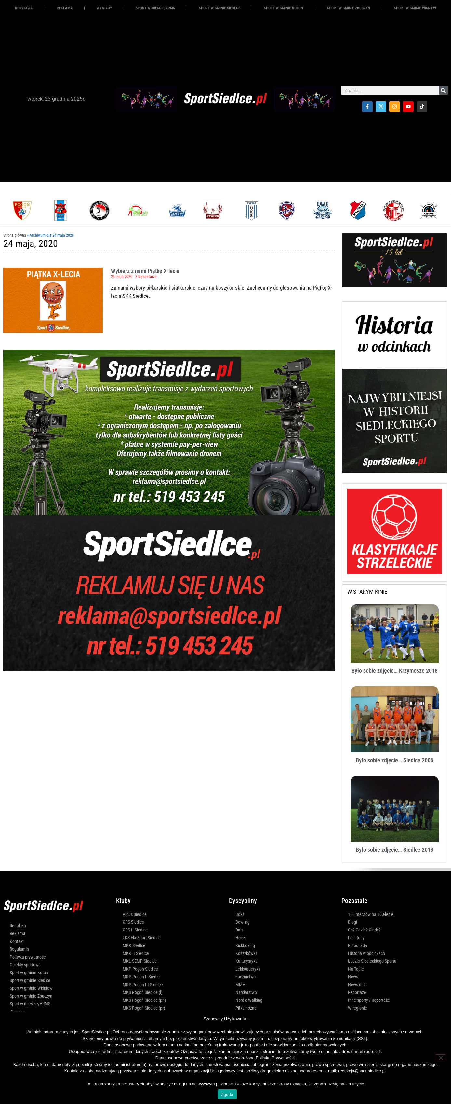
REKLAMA (65, 8)
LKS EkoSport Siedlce (142, 937)
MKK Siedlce (134, 945)
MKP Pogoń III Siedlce (143, 984)
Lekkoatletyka (247, 969)
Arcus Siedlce (135, 914)
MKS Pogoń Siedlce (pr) (144, 1008)
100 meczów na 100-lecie (370, 914)
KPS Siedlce (133, 922)
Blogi (352, 922)
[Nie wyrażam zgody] (440, 1057)
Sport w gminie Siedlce (219, 8)
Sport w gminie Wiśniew (415, 8)
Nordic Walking (248, 1000)
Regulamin (19, 949)
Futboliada (357, 945)
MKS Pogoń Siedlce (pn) (144, 1000)
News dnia (357, 984)
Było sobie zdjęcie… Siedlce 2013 (394, 849)
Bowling (242, 922)
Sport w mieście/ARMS (155, 8)
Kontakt (17, 941)
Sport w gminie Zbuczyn (348, 8)
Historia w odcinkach (366, 953)
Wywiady (104, 8)
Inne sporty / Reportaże (369, 1000)
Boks (239, 914)
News (353, 976)
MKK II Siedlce (136, 953)
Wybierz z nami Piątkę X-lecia (145, 271)
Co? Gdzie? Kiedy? (364, 929)
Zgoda (227, 1094)
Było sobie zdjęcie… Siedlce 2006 (394, 760)
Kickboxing (245, 945)
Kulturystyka (246, 961)
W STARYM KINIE (367, 592)
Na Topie (356, 969)
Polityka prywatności (28, 956)
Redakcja (24, 8)
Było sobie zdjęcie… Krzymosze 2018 (395, 670)
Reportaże (357, 992)
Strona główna (14, 235)
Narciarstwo (246, 992)
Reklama (17, 933)
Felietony (356, 937)
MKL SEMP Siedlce (140, 961)
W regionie (357, 1008)
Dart (239, 929)
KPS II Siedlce (135, 929)
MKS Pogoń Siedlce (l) (142, 992)
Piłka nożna (246, 1008)
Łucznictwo (245, 976)
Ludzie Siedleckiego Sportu (372, 961)
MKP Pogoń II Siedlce (142, 976)
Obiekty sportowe (25, 964)
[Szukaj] (443, 90)
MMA (240, 984)
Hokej (240, 937)
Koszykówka (246, 953)
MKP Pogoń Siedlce (140, 969)
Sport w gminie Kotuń (283, 8)
